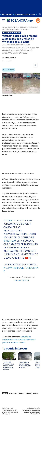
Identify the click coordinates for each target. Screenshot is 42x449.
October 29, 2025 (21, 280)
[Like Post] (35, 65)
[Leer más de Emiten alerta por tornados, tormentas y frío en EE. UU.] (20, 369)
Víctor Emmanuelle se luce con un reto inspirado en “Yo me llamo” (31, 412)
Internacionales (12, 27)
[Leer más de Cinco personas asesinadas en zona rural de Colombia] (36, 369)
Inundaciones (13, 393)
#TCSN (7, 220)
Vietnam (35, 393)
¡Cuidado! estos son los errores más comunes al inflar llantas (10, 412)
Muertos (28, 393)
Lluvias (21, 393)
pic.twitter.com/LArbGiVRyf (20, 269)
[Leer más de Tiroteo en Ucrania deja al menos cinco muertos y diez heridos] (4, 371)
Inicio (4, 27)
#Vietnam (9, 241)
